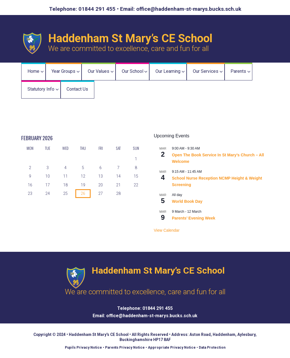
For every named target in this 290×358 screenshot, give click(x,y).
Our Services (205, 71)
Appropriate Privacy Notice (172, 347)
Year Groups (63, 71)
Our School (132, 71)
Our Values (98, 71)
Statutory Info (40, 89)
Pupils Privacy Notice (83, 347)
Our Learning (167, 71)
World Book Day (187, 201)
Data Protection (212, 347)
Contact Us (77, 89)
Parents (238, 71)
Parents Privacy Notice (125, 347)
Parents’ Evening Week (193, 218)
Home (33, 71)
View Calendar (167, 230)
